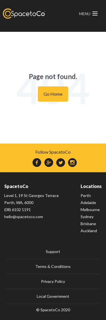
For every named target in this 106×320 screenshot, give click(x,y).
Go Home (53, 94)
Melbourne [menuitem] (90, 209)
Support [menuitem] (53, 251)
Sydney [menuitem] (87, 216)
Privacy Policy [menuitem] (53, 281)
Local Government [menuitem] (53, 296)
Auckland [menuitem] (89, 230)
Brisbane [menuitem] (88, 223)
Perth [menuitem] (86, 195)
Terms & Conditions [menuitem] (53, 266)
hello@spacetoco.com (23, 216)
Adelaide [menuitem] (88, 202)
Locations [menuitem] (91, 186)
